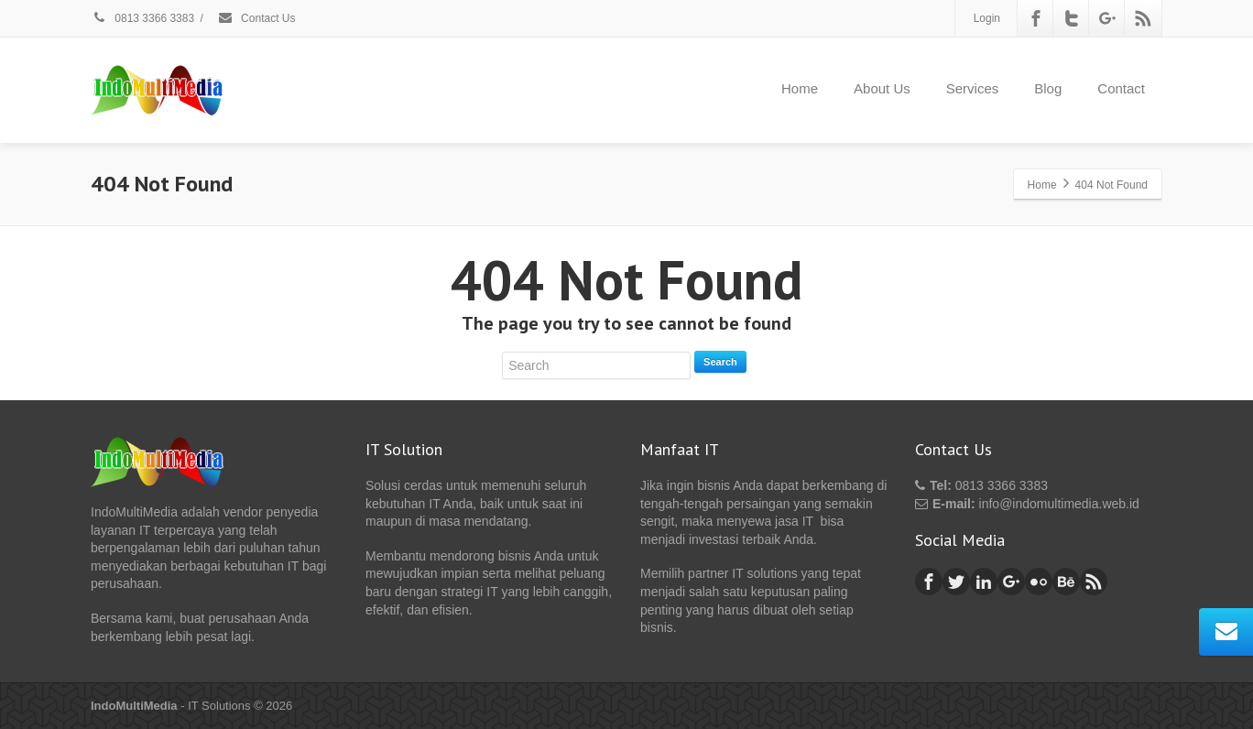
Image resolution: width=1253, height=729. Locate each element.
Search (720, 361)
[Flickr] (1038, 581)
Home (799, 88)
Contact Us (256, 18)
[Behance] (1066, 581)
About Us (882, 88)
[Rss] (1143, 18)
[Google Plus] (1107, 18)
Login (987, 18)
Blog (1048, 88)
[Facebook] (1036, 18)
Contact (1121, 88)
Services (972, 88)
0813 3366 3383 (142, 18)
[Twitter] (1071, 18)
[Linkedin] (983, 581)
